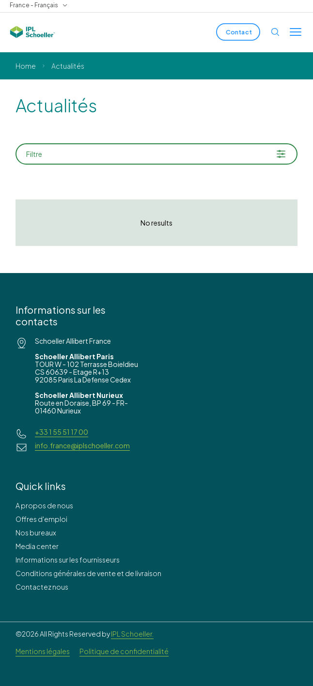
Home (26, 65)
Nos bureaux (36, 532)
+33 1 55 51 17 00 (61, 432)
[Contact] (238, 32)
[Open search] (275, 32)
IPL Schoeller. (132, 633)
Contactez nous (42, 587)
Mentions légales (43, 651)
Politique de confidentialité (124, 651)
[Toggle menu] (295, 32)
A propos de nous (44, 505)
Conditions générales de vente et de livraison (88, 573)
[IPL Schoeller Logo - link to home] (32, 32)
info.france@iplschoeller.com (82, 445)
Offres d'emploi (41, 519)
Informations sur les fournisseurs (68, 560)
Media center (37, 546)
